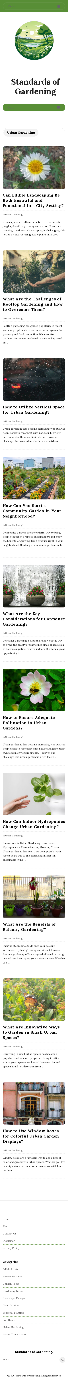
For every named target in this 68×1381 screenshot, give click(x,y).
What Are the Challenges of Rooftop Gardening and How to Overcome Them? (33, 304)
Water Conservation (15, 1334)
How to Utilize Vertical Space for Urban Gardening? (34, 409)
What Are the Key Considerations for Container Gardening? (34, 619)
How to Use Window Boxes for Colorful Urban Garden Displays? (31, 1136)
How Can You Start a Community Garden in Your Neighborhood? (32, 511)
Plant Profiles (11, 1305)
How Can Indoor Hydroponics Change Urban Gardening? (34, 824)
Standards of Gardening (35, 86)
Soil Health (9, 1320)
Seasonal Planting (13, 1312)
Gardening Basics (13, 1291)
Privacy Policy (11, 1248)
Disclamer (9, 1240)
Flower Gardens (12, 1276)
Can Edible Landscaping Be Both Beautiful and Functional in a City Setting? (33, 200)
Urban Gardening (14, 214)
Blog (5, 1226)
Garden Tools (11, 1283)
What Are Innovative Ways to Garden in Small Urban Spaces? (31, 1032)
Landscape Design (14, 1298)
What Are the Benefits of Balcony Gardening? (29, 927)
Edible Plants (10, 1269)
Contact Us (10, 1233)
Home (6, 1219)
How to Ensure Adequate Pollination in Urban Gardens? (29, 722)
